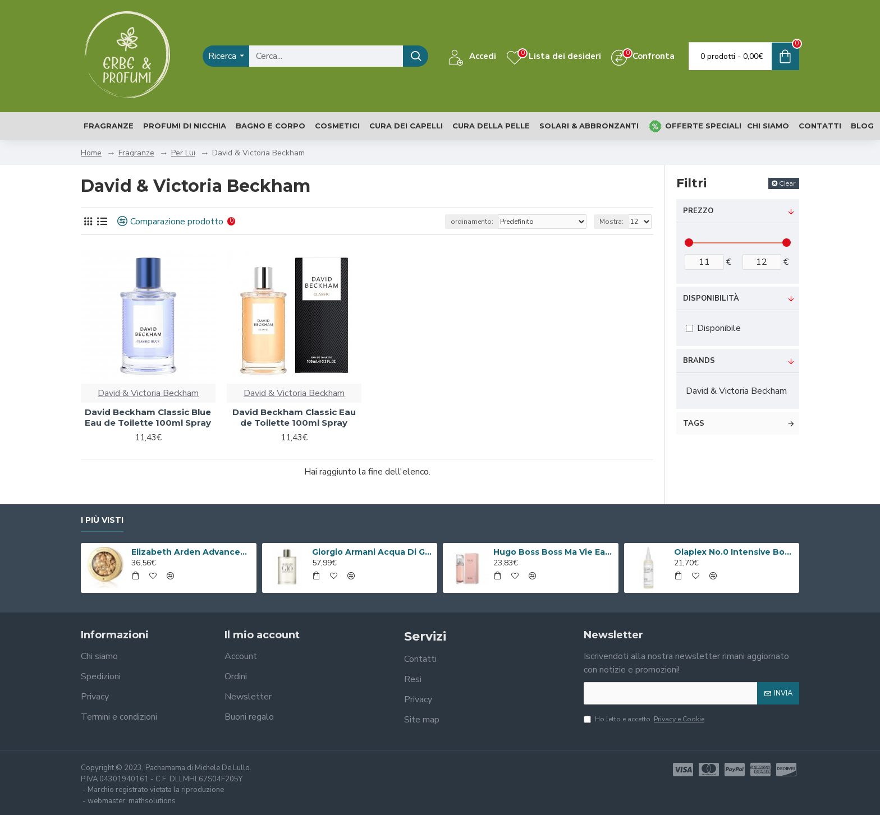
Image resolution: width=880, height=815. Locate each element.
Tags (693, 423)
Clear (787, 183)
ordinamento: (472, 221)
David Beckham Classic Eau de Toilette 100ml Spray (294, 418)
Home (91, 153)
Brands (699, 361)
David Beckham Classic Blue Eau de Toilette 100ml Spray (148, 418)
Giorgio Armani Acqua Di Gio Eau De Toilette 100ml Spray (372, 552)
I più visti (102, 520)
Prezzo (698, 211)
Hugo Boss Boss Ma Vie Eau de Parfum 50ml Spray (554, 552)
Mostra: (611, 221)
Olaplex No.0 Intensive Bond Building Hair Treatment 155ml (734, 552)
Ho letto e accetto (645, 719)
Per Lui (183, 153)
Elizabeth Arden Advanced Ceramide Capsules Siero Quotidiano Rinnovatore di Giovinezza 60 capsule (192, 552)
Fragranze (136, 153)
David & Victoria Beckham (148, 393)
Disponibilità (711, 298)
